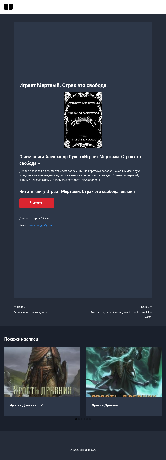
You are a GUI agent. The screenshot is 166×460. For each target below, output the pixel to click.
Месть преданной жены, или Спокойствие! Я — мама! (119, 312)
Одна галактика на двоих (47, 309)
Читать (36, 203)
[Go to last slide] (10, 381)
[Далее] (155, 381)
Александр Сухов (40, 225)
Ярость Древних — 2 (26, 405)
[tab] (76, 419)
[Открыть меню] (158, 7)
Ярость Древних (105, 405)
